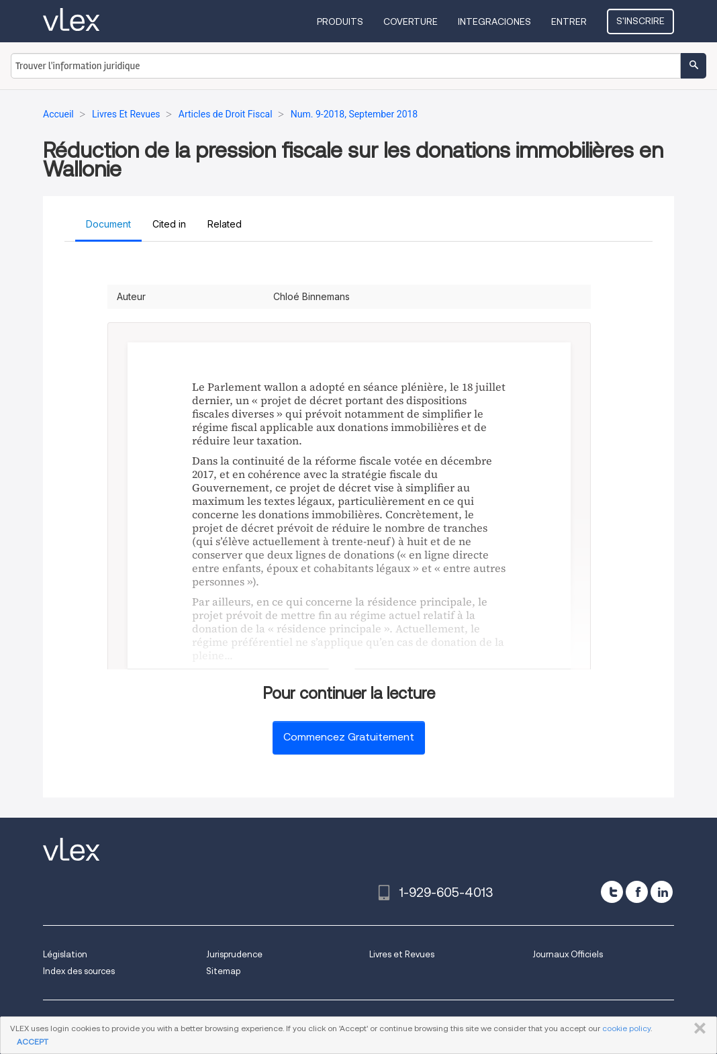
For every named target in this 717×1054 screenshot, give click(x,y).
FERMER (697, 1028)
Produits (340, 21)
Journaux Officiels (567, 954)
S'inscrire (640, 20)
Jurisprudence (234, 954)
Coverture (410, 21)
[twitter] (612, 892)
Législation (65, 954)
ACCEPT (32, 1041)
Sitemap (223, 971)
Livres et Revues (401, 954)
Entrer (569, 21)
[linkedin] (662, 892)
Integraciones (494, 21)
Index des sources (79, 971)
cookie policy (626, 1028)
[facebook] (637, 892)
